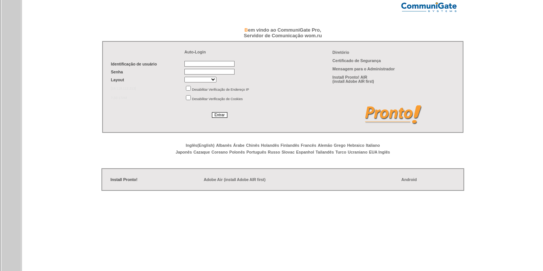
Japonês (184, 152)
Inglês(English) (200, 145)
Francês (308, 145)
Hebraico (356, 145)
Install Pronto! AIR (350, 77)
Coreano (220, 152)
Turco (340, 152)
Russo (274, 152)
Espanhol (305, 152)
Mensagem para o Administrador (364, 69)
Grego (339, 145)
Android (409, 179)
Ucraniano (357, 152)
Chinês (253, 145)
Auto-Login (195, 52)
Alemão (325, 145)
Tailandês (325, 152)
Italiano (373, 145)
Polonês (237, 152)
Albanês (224, 145)
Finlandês (290, 145)
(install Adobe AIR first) (353, 81)
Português (256, 152)
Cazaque (201, 152)
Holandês (270, 145)
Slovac (288, 152)
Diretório (341, 52)
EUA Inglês (379, 152)
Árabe (238, 145)
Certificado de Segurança (357, 60)
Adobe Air (213, 179)
